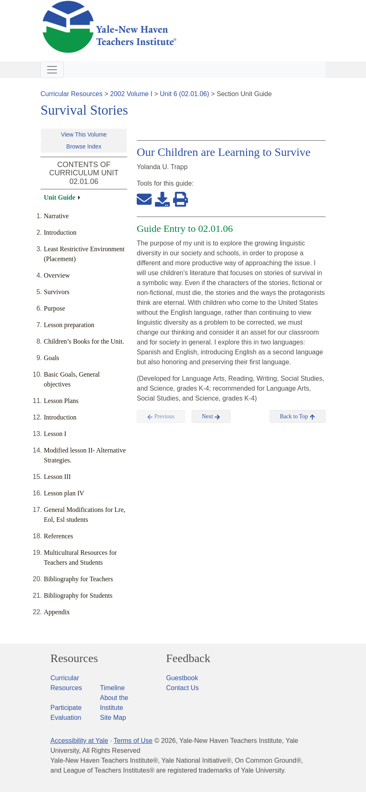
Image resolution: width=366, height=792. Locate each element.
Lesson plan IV (64, 493)
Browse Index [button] (84, 146)
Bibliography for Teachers (78, 578)
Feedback (188, 658)
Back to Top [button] (297, 416)
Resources (74, 658)
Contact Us (182, 687)
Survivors (56, 291)
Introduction (60, 232)
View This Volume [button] (84, 134)
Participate (66, 707)
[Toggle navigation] (52, 69)
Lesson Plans (61, 400)
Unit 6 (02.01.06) (184, 93)
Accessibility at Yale (79, 740)
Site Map (113, 717)
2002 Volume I (131, 93)
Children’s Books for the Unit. (84, 341)
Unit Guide (59, 197)
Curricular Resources (71, 93)
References (58, 536)
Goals (51, 357)
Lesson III (57, 476)
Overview (57, 275)
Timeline (112, 687)
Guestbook (182, 677)
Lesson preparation (69, 324)
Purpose (54, 308)
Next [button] (211, 416)
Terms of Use (133, 740)
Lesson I (55, 433)
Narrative (56, 215)
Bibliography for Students (78, 595)
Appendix (57, 611)
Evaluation (65, 717)
